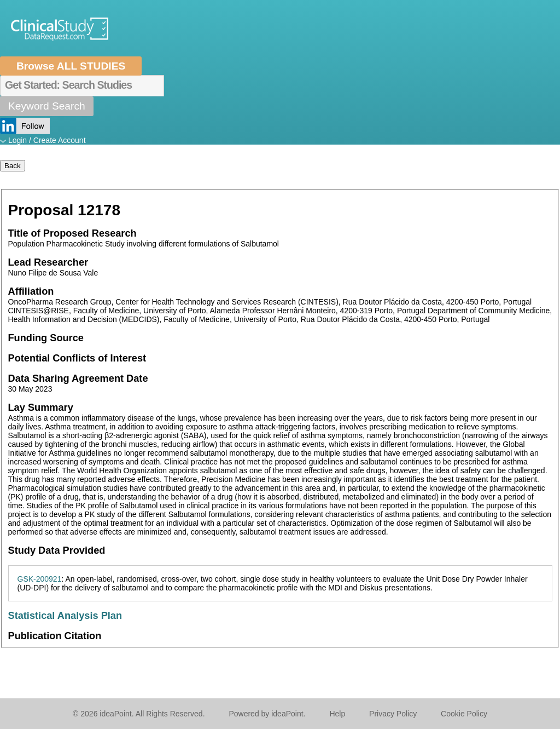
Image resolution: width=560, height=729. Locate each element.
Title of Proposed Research (72, 233)
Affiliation (31, 291)
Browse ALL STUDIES (70, 66)
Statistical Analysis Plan (65, 615)
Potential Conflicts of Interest (77, 358)
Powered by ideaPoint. (267, 713)
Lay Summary (40, 407)
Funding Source (46, 337)
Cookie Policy (464, 713)
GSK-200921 (40, 579)
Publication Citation (55, 635)
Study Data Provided (57, 550)
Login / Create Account (47, 140)
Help (337, 713)
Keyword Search (46, 106)
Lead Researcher (48, 262)
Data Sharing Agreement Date (78, 378)
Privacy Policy (393, 713)
